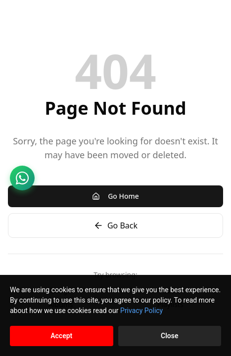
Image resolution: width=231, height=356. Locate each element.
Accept (61, 336)
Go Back (115, 225)
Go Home (115, 196)
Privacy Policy (141, 310)
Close (169, 336)
